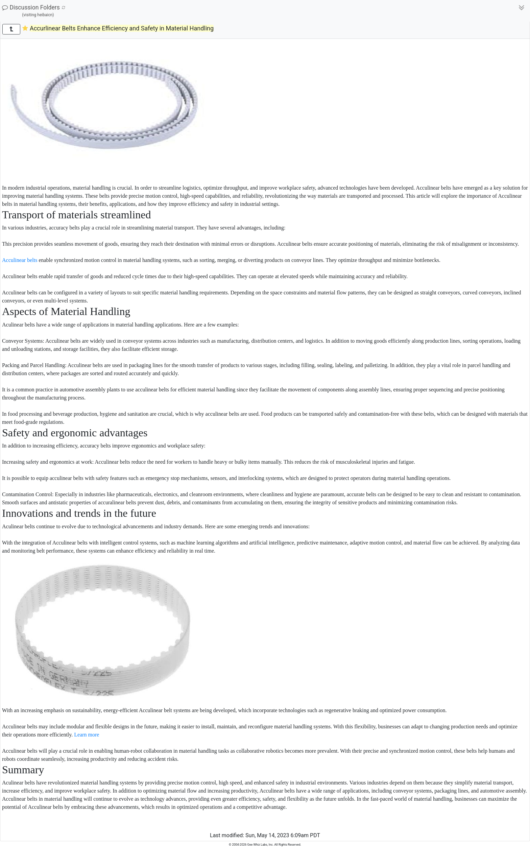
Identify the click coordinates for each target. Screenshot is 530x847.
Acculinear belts (19, 260)
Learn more (86, 734)
